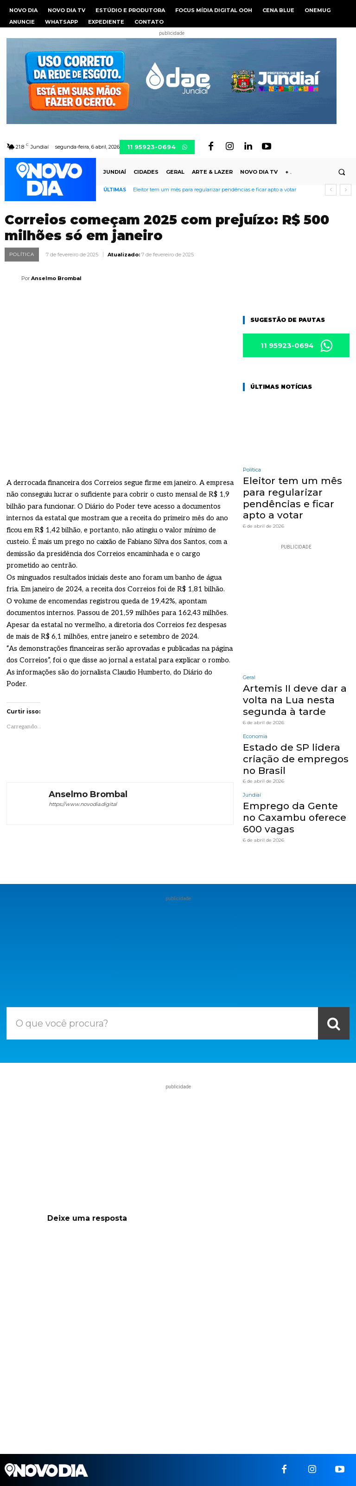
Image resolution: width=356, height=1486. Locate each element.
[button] (341, 172)
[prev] (331, 190)
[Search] (334, 1023)
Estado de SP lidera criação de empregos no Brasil (293, 732)
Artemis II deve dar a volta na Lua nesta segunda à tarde (285, 680)
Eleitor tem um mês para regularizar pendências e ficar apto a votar (214, 189)
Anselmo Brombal (56, 278)
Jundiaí (252, 765)
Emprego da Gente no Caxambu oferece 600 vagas (288, 785)
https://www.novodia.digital (83, 804)
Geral (249, 660)
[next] (345, 190)
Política (22, 255)
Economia (255, 712)
